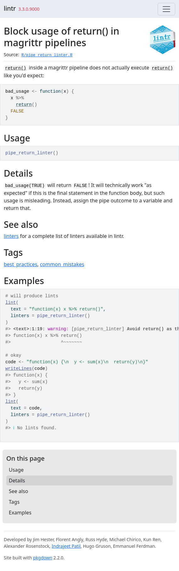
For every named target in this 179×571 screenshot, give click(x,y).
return (24, 104)
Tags (14, 501)
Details (17, 480)
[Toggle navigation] (166, 9)
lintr (10, 8)
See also (18, 491)
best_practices (20, 264)
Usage (16, 469)
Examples (20, 512)
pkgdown (42, 558)
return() (15, 68)
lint (10, 302)
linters (11, 236)
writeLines (18, 368)
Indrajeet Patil (66, 546)
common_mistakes (62, 264)
